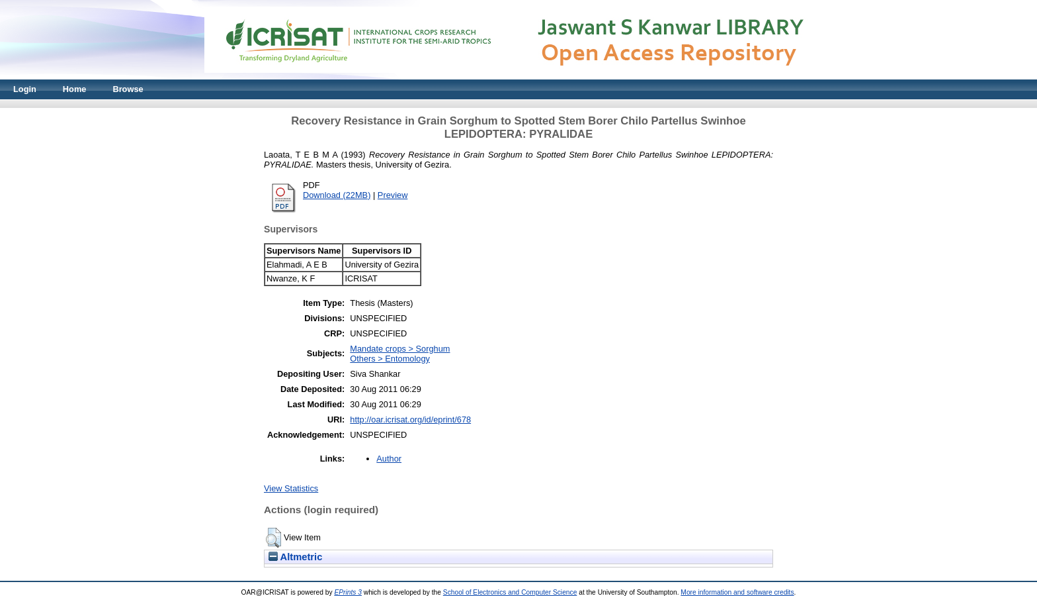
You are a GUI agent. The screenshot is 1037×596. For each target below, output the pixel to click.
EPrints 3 (348, 592)
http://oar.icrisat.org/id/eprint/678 (410, 419)
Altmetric (295, 557)
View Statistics (291, 488)
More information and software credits (737, 592)
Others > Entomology (390, 359)
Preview (393, 195)
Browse (127, 89)
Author (388, 459)
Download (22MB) (336, 195)
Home (75, 89)
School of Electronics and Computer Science (510, 592)
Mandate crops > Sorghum (400, 349)
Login (24, 89)
